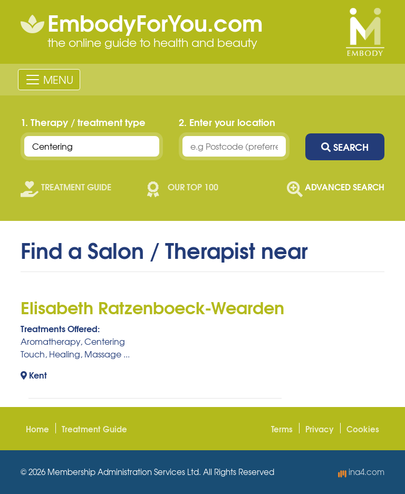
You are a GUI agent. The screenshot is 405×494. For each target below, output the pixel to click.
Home (37, 428)
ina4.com (361, 472)
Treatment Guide (94, 428)
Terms (282, 428)
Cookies (362, 428)
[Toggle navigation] (49, 79)
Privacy (319, 428)
